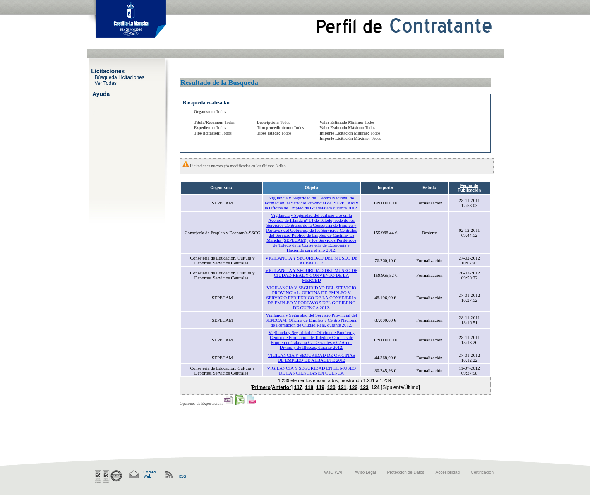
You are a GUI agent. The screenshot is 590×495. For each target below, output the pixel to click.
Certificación (482, 472)
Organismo (221, 187)
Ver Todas (106, 83)
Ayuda (101, 93)
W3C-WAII (333, 472)
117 (298, 387)
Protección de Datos (406, 472)
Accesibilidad (448, 472)
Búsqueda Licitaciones (119, 77)
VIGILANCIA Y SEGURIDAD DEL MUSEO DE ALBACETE (311, 260)
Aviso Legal (365, 472)
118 (309, 387)
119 (320, 387)
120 (331, 387)
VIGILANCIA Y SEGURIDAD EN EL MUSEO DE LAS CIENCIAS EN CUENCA (311, 370)
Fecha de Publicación (469, 187)
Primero (261, 387)
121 (342, 387)
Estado (429, 187)
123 (364, 387)
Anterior (281, 387)
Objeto (311, 187)
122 (353, 387)
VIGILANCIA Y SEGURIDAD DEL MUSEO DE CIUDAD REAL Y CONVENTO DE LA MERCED (311, 275)
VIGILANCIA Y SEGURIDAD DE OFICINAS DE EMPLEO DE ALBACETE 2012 (311, 358)
